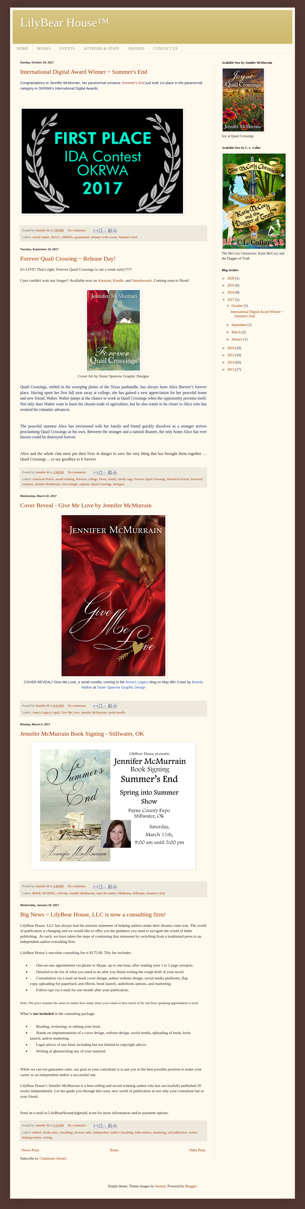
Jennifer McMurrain (47, 484)
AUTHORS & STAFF (101, 48)
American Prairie (43, 479)
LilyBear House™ (64, 22)
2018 (231, 292)
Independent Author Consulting (113, 1132)
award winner (40, 237)
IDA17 (55, 237)
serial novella (117, 712)
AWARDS (136, 48)
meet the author (106, 893)
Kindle (118, 280)
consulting (66, 1132)
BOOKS (44, 48)
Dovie (103, 479)
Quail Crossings (101, 484)
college (92, 479)
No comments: (77, 230)
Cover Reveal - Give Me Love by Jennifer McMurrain (85, 505)
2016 (231, 348)
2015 (231, 355)
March (236, 332)
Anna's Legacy (137, 682)
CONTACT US (165, 48)
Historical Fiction (178, 479)
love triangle (70, 484)
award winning (64, 479)
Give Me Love (70, 712)
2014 (231, 362)
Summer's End (132, 83)
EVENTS (67, 48)
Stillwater (139, 893)
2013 (231, 369)
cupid (55, 712)
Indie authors (143, 1132)
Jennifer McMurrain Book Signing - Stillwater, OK (82, 733)
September (239, 325)
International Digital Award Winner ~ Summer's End (83, 71)
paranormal (82, 237)
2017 (231, 300)
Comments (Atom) (53, 1158)
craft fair (62, 893)
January (237, 339)
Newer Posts (30, 1150)
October (237, 306)
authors (37, 1132)
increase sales (83, 1132)
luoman (160, 1186)
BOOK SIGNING (43, 893)
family (112, 479)
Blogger (190, 1186)
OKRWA (67, 237)
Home (114, 1150)
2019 (231, 285)
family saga (125, 479)
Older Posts (197, 1150)
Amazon (104, 280)
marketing (159, 1132)
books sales (50, 1132)
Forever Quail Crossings (149, 479)
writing (47, 1137)
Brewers (81, 479)
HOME (22, 48)
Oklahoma (124, 893)
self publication (177, 1132)
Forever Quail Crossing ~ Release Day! (68, 258)
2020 (231, 278)
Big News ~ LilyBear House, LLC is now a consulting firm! (93, 914)
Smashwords (142, 280)
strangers (119, 484)
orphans (84, 484)
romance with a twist (104, 237)
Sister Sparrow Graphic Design (121, 687)
